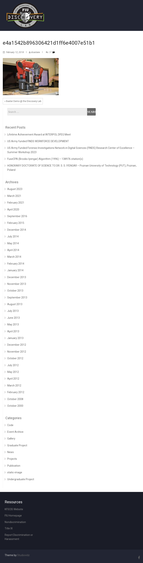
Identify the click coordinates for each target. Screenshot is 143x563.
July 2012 (13, 365)
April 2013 (13, 331)
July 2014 (13, 236)
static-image (14, 472)
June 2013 (13, 317)
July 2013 (13, 310)
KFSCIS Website (14, 509)
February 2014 (15, 263)
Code (10, 425)
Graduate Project (17, 445)
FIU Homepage (13, 515)
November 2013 (16, 283)
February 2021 (15, 202)
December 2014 (16, 229)
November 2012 (16, 351)
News (10, 452)
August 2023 (14, 189)
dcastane (35, 52)
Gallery (11, 438)
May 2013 (13, 324)
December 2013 (16, 277)
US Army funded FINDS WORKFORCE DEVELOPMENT (38, 141)
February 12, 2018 (15, 52)
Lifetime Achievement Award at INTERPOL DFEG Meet (39, 134)
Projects (12, 458)
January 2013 (15, 338)
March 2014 (14, 256)
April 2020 (13, 209)
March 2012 (14, 385)
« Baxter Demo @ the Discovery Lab (22, 101)
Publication (13, 465)
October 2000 (15, 405)
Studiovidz (23, 555)
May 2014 (13, 243)
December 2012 (16, 344)
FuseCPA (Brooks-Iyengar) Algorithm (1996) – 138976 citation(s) (45, 158)
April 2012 (13, 378)
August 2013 (14, 304)
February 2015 (15, 222)
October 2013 (15, 290)
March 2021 (14, 195)
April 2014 (13, 250)
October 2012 (15, 358)
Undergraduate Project (20, 479)
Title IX (9, 528)
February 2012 (15, 392)
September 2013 (17, 297)
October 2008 (15, 399)
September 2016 (17, 216)
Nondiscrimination (15, 522)
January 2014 (15, 270)
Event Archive (15, 431)
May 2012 (13, 371)
